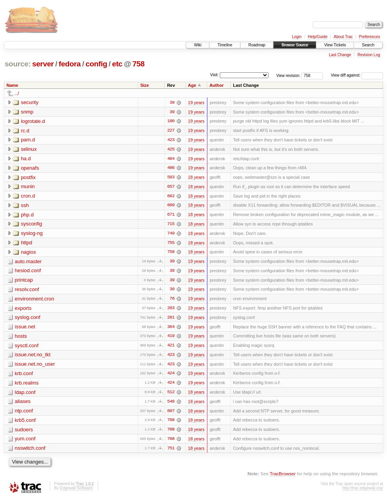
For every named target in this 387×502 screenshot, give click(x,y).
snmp (27, 112)
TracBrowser (283, 476)
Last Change (340, 55)
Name (12, 85)
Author (217, 85)
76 (172, 300)
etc (117, 64)
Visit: (214, 75)
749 (170, 234)
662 (170, 197)
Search (368, 45)
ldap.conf (25, 395)
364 (170, 329)
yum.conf (25, 442)
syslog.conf (27, 319)
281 (170, 319)
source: (18, 64)
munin (28, 187)
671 (170, 216)
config (96, 64)
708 (170, 423)
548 (170, 404)
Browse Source (294, 45)
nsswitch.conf (30, 451)
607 (170, 413)
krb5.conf (25, 423)
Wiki (197, 45)
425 (170, 150)
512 (170, 395)
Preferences (369, 37)
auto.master (28, 263)
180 (170, 121)
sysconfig (31, 225)
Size (144, 85)
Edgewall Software (76, 491)
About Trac (343, 37)
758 (139, 64)
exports (23, 310)
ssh (25, 206)
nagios (28, 253)
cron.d (28, 197)
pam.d (28, 140)
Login (296, 37)
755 (170, 244)
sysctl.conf (27, 347)
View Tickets (335, 45)
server (43, 64)
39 (172, 102)
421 (170, 347)
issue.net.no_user (35, 366)
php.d (27, 215)
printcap (24, 281)
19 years (196, 102)
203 (170, 310)
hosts (21, 338)
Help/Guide (317, 37)
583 (170, 178)
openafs (30, 168)
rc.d (25, 131)
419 (170, 338)
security (29, 102)
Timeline (224, 45)
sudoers (24, 432)
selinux (29, 149)
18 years (196, 178)
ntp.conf (24, 413)
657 (170, 187)
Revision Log (369, 55)
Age (192, 85)
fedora (69, 64)
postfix (28, 178)
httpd (26, 244)
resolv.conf (27, 291)
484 (170, 159)
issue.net (25, 329)
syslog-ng (32, 234)
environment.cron (34, 300)
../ (17, 93)
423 (170, 140)
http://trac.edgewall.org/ (362, 491)
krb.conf (24, 376)
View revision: (288, 75)
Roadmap (256, 45)
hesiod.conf (28, 272)
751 (170, 451)
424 (170, 376)
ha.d (26, 159)
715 (170, 225)
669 (170, 206)
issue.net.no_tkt (33, 357)
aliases (23, 404)
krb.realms (27, 385)
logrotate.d (33, 121)
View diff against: (357, 75)
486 (170, 168)
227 (170, 131)
